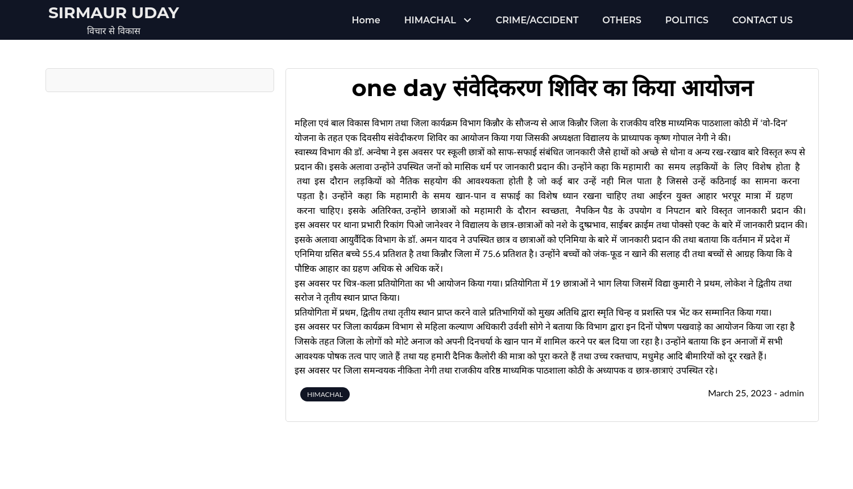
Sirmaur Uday (113, 12)
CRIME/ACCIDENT (537, 20)
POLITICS (687, 20)
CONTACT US (762, 20)
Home (366, 20)
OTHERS (621, 20)
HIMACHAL (430, 20)
